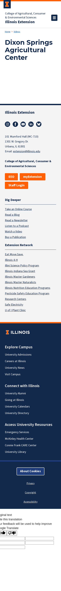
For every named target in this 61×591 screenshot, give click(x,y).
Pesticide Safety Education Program (27, 293)
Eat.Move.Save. (14, 254)
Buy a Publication (15, 237)
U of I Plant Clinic (15, 310)
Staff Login (16, 185)
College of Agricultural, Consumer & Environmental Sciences (25, 16)
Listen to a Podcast (17, 226)
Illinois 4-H (11, 260)
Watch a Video (13, 232)
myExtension (32, 176)
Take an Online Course (18, 209)
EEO (11, 176)
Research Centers (15, 299)
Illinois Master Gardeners (20, 277)
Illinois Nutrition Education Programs (27, 288)
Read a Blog (12, 215)
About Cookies (30, 471)
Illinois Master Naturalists (20, 282)
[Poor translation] (12, 533)
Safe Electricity (14, 305)
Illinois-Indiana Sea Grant (20, 271)
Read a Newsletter (16, 220)
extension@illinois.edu (26, 151)
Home (7, 31)
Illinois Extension (20, 22)
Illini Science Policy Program (22, 266)
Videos (17, 31)
